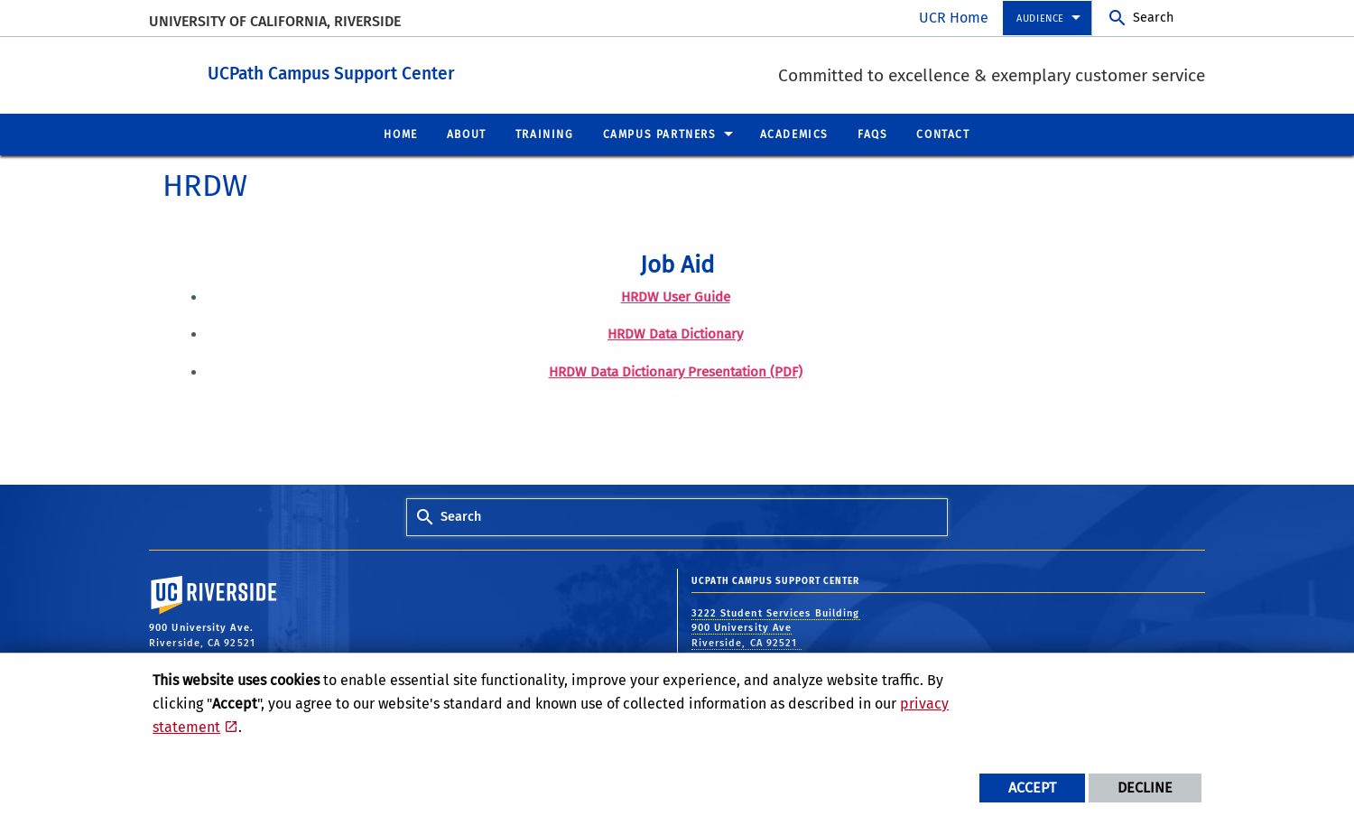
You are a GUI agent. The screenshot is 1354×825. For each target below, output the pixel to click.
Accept (1032, 787)
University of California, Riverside (275, 21)
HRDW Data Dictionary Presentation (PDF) (675, 371)
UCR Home (953, 17)
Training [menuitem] (544, 133)
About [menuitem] (467, 133)
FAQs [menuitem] (872, 133)
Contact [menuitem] (942, 133)
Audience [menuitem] (1040, 18)
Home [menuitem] (400, 133)
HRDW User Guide (675, 296)
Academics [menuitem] (794, 133)
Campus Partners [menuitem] (660, 133)
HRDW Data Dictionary (675, 333)
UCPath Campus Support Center (448, 70)
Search (1153, 17)
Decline (1145, 787)
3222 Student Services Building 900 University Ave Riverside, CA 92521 (775, 627)
